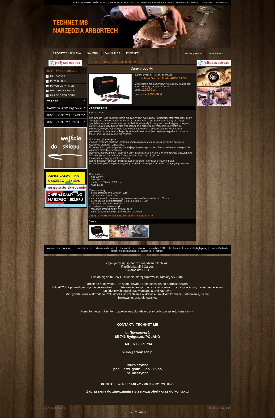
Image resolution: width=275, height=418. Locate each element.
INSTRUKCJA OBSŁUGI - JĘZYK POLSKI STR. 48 (126, 215)
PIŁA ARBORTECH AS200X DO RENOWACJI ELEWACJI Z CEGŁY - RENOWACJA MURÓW (154, 2)
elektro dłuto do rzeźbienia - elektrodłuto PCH (142, 248)
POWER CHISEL (59, 81)
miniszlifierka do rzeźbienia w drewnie (95, 248)
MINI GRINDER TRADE (62, 90)
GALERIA (93, 53)
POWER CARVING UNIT (63, 86)
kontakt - (160, 251)
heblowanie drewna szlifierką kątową (188, 248)
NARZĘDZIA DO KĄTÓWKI (64, 108)
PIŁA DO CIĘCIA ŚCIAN (62, 95)
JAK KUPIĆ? (112, 53)
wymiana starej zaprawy (59, 248)
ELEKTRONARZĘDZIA (62, 70)
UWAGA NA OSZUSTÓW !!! (215, 2)
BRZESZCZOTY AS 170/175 (65, 115)
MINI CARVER (57, 76)
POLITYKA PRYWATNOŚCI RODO (89, 2)
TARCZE (52, 101)
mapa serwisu (216, 53)
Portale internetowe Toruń (218, 408)
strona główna (193, 53)
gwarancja (146, 251)
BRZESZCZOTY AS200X (63, 122)
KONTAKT (132, 53)
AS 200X (177, 277)
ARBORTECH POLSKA (67, 53)
